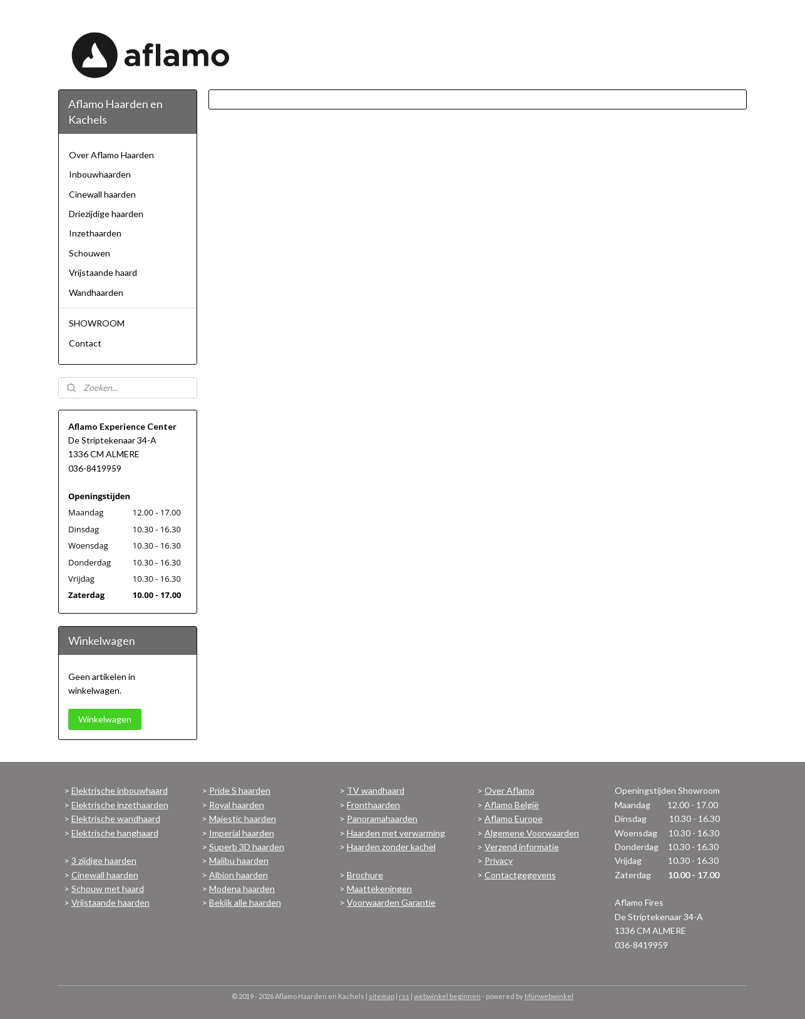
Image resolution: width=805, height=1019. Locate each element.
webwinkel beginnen (447, 996)
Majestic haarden (242, 818)
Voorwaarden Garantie (391, 902)
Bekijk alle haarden (245, 902)
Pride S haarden (239, 790)
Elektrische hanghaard (114, 833)
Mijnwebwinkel (549, 996)
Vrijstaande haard (103, 272)
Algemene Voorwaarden (532, 833)
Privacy (499, 860)
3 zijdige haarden (103, 860)
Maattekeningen (379, 888)
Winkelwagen (104, 719)
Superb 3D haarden (246, 846)
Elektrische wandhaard (115, 818)
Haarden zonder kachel (391, 846)
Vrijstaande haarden (110, 902)
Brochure (365, 874)
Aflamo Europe (514, 818)
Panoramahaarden (382, 818)
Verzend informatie (522, 846)
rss (404, 996)
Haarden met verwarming (396, 833)
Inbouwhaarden (100, 174)
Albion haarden (238, 874)
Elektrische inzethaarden (119, 804)
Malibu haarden (239, 860)
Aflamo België (512, 804)
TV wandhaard (375, 790)
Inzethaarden (95, 233)
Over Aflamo (510, 790)
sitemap (381, 996)
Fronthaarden (373, 804)
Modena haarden (242, 888)
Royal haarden (236, 804)
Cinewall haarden (102, 194)
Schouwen (89, 253)
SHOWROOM (97, 323)
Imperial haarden (241, 833)
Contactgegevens (520, 874)
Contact (85, 343)
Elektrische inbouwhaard (119, 790)
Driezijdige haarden (106, 213)
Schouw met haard (107, 888)
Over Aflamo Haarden (111, 155)
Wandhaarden (96, 292)
